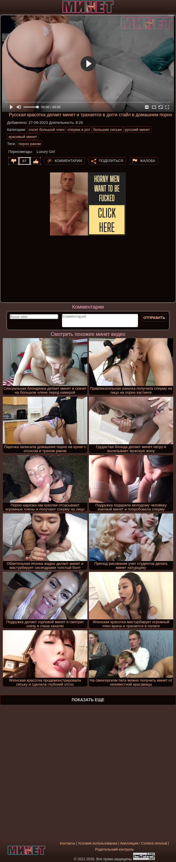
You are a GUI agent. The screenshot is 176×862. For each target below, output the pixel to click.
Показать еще (88, 700)
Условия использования (97, 843)
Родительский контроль (114, 849)
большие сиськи (107, 129)
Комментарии (68, 161)
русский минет (137, 129)
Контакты (67, 843)
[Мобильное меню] (5, 7)
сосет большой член (47, 129)
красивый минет (23, 136)
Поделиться (111, 161)
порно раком (30, 144)
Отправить (154, 318)
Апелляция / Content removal (143, 843)
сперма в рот (78, 129)
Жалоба (147, 161)
